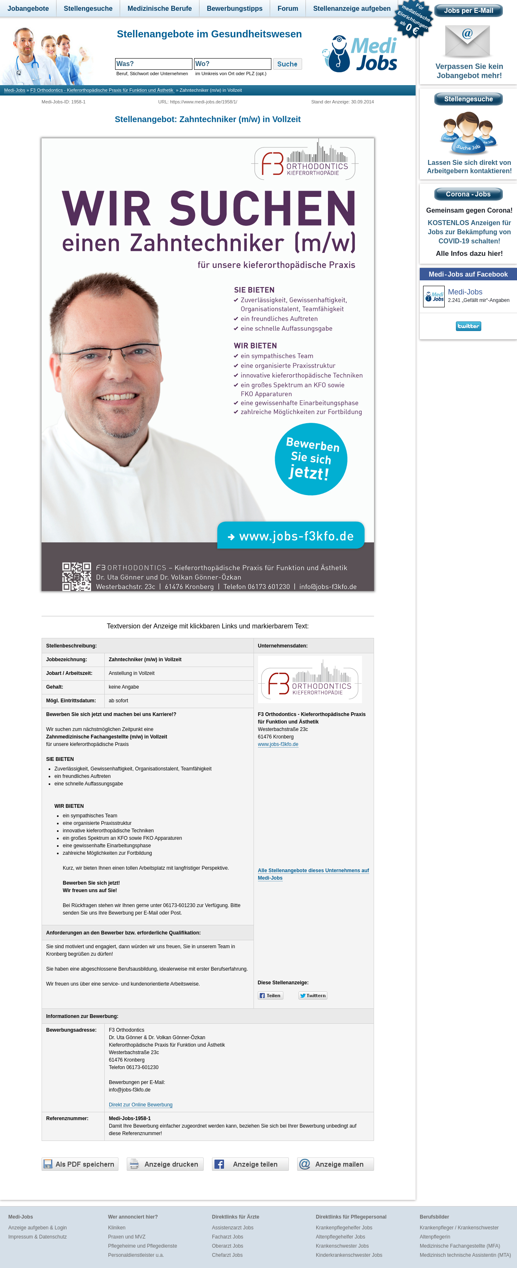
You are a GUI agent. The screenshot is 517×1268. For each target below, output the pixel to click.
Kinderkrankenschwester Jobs (349, 1255)
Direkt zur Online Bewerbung (140, 1105)
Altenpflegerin (435, 1237)
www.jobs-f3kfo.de (278, 744)
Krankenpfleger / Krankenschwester (459, 1228)
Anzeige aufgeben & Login (37, 1228)
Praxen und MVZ (126, 1237)
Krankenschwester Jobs (342, 1246)
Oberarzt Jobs (227, 1246)
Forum (288, 8)
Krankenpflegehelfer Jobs (344, 1228)
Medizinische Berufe (160, 8)
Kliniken (117, 1228)
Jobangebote (28, 8)
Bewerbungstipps (235, 8)
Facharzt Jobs (227, 1237)
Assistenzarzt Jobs (233, 1228)
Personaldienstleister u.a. (136, 1255)
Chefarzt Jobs (227, 1255)
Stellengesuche (88, 8)
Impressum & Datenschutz (37, 1237)
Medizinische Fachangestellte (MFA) (460, 1246)
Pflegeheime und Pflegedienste (142, 1246)
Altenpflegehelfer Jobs (340, 1237)
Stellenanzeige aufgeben (352, 8)
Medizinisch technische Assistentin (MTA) (465, 1255)
